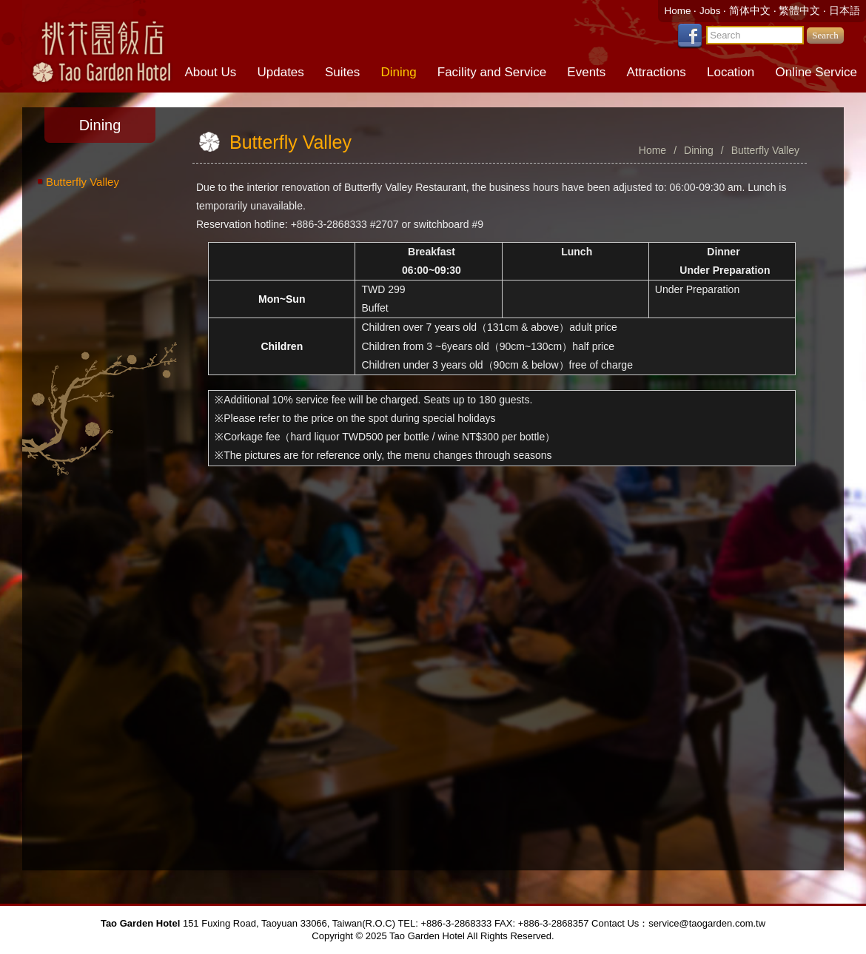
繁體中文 (799, 10)
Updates (280, 72)
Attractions (656, 72)
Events (586, 72)
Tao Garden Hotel (100, 44)
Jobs (711, 10)
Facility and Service (491, 72)
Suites (342, 72)
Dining (398, 72)
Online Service (816, 72)
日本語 (844, 10)
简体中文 (750, 10)
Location (730, 72)
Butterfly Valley (82, 181)
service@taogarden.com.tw (706, 923)
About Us (210, 72)
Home (679, 10)
